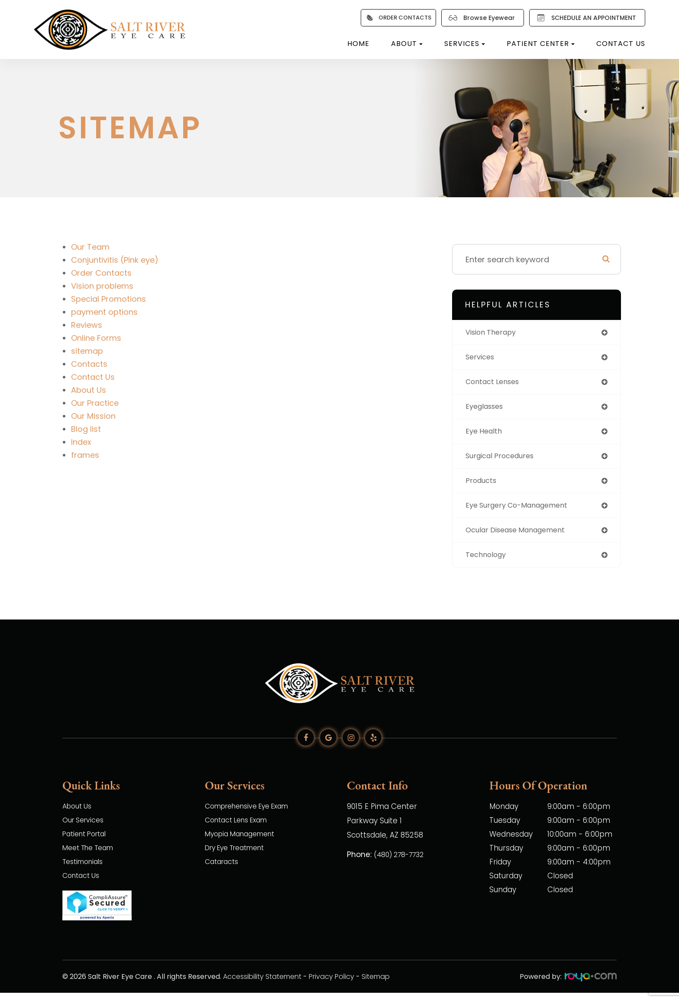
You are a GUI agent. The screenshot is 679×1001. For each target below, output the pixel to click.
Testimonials (85, 870)
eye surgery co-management (523, 511)
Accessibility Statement (262, 985)
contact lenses (496, 383)
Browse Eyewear (480, 18)
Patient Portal (87, 843)
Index (81, 442)
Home (358, 44)
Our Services (85, 829)
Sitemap (376, 985)
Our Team (90, 246)
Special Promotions (108, 298)
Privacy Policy (331, 985)
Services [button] (464, 44)
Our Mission (93, 416)
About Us (88, 390)
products (483, 486)
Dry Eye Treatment (240, 856)
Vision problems (102, 285)
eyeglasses (487, 409)
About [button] (407, 44)
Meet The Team (91, 856)
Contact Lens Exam (240, 829)
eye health (485, 435)
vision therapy (494, 332)
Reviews (86, 325)
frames (85, 455)
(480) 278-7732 (402, 862)
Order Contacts (101, 272)
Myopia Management (244, 843)
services (482, 358)
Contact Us (620, 44)
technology (488, 563)
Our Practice (95, 403)
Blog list (86, 429)
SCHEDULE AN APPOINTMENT (584, 17)
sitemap (87, 351)
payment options (104, 311)
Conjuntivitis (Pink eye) (114, 259)
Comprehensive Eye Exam (253, 815)
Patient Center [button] (541, 44)
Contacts (89, 364)
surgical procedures (504, 460)
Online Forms (96, 338)
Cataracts (223, 870)
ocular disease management (522, 537)
